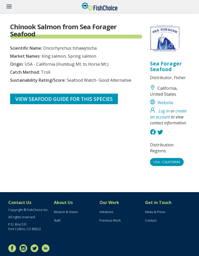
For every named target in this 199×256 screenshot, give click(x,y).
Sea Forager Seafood (166, 66)
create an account (168, 114)
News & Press (155, 212)
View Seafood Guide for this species (64, 98)
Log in (164, 111)
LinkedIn (47, 248)
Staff (57, 220)
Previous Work (110, 220)
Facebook (13, 248)
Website (165, 103)
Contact (151, 220)
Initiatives (106, 212)
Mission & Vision (66, 212)
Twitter (36, 248)
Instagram (24, 248)
